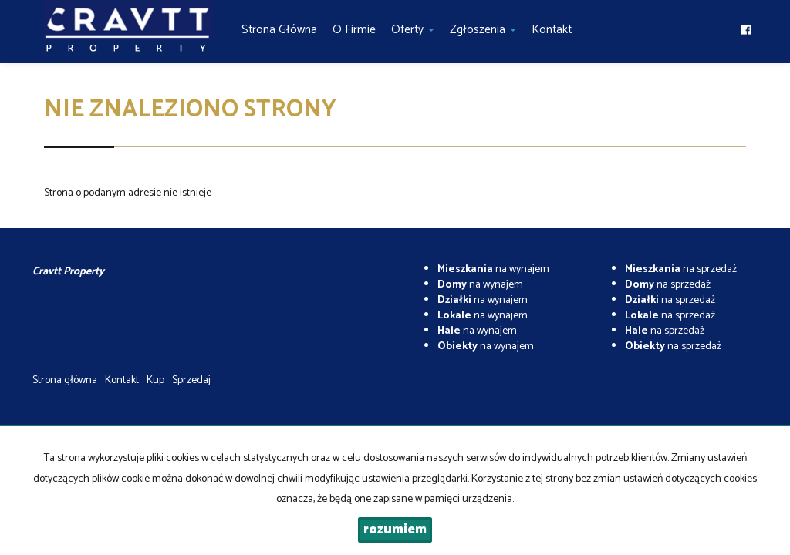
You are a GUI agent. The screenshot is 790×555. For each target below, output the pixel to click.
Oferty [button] (412, 29)
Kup (155, 380)
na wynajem (493, 269)
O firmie (354, 29)
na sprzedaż (681, 269)
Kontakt (552, 29)
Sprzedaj (191, 380)
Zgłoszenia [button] (483, 29)
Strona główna (279, 29)
